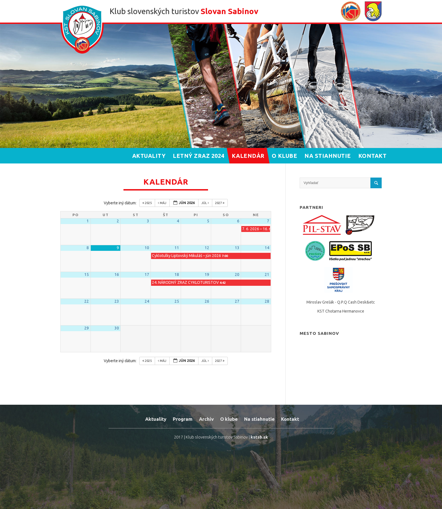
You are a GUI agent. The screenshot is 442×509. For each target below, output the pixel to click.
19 (207, 274)
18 (176, 274)
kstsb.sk (259, 437)
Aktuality (155, 419)
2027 (220, 203)
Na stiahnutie (259, 419)
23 (116, 301)
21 (267, 274)
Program (183, 419)
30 (116, 328)
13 (237, 247)
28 (267, 301)
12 (207, 247)
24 (147, 301)
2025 (147, 203)
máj (162, 203)
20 (237, 274)
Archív (206, 419)
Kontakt (290, 419)
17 (147, 274)
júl (205, 203)
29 (86, 328)
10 (147, 247)
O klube (229, 419)
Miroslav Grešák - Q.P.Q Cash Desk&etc (340, 302)
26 (207, 301)
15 (86, 274)
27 (237, 301)
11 (176, 247)
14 (267, 247)
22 (86, 301)
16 (116, 274)
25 (176, 301)
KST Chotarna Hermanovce (340, 311)
